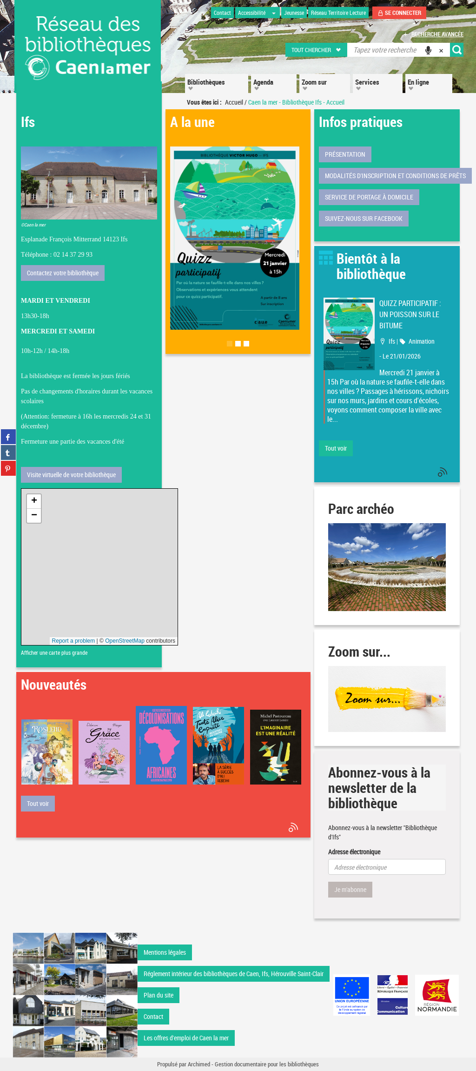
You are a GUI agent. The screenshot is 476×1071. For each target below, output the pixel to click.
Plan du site (158, 995)
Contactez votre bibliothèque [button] (63, 272)
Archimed (199, 1064)
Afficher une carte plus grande (54, 652)
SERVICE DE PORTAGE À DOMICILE (369, 197)
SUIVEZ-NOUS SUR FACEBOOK (364, 218)
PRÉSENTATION (345, 154)
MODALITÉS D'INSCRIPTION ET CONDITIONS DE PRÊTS (395, 175)
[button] (316, 50)
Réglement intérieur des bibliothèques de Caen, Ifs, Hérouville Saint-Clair (234, 973)
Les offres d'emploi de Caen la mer (186, 1037)
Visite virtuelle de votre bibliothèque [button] (71, 474)
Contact (153, 1016)
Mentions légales (165, 952)
